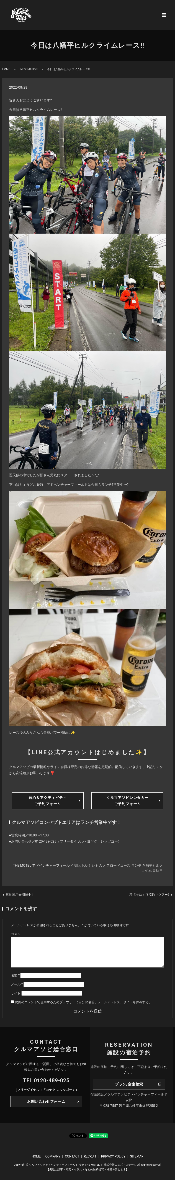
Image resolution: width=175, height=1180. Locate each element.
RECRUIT (90, 1156)
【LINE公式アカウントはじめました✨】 (87, 752)
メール (17, 984)
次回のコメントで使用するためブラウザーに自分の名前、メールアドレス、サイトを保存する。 (83, 1002)
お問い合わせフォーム (46, 1101)
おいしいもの (92, 865)
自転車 (157, 870)
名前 (15, 975)
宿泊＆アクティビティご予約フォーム (47, 801)
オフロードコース (116, 865)
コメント (17, 934)
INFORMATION (29, 69)
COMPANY (52, 1156)
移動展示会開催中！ (20, 894)
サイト (16, 993)
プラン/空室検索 (129, 1084)
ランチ (136, 865)
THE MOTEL (22, 865)
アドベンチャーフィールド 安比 (56, 865)
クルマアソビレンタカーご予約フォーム (127, 801)
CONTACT (72, 1156)
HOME (6, 69)
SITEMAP (137, 1156)
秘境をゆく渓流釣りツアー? (149, 894)
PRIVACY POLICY (113, 1156)
